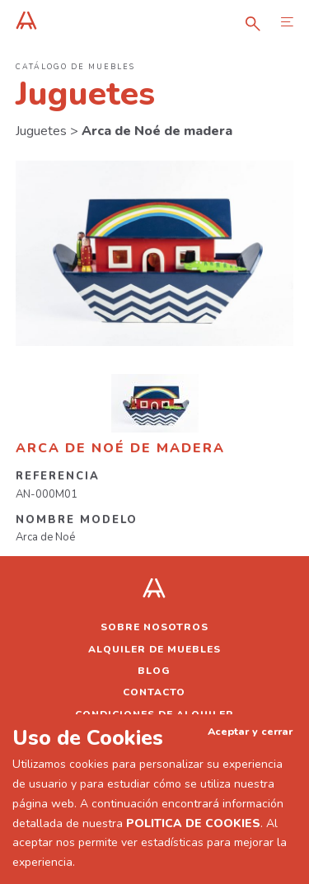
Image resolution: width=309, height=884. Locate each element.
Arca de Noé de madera (157, 131)
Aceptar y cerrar (250, 731)
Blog (154, 670)
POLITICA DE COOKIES (193, 823)
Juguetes (41, 131)
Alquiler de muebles (154, 649)
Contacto (154, 692)
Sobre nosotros (154, 627)
